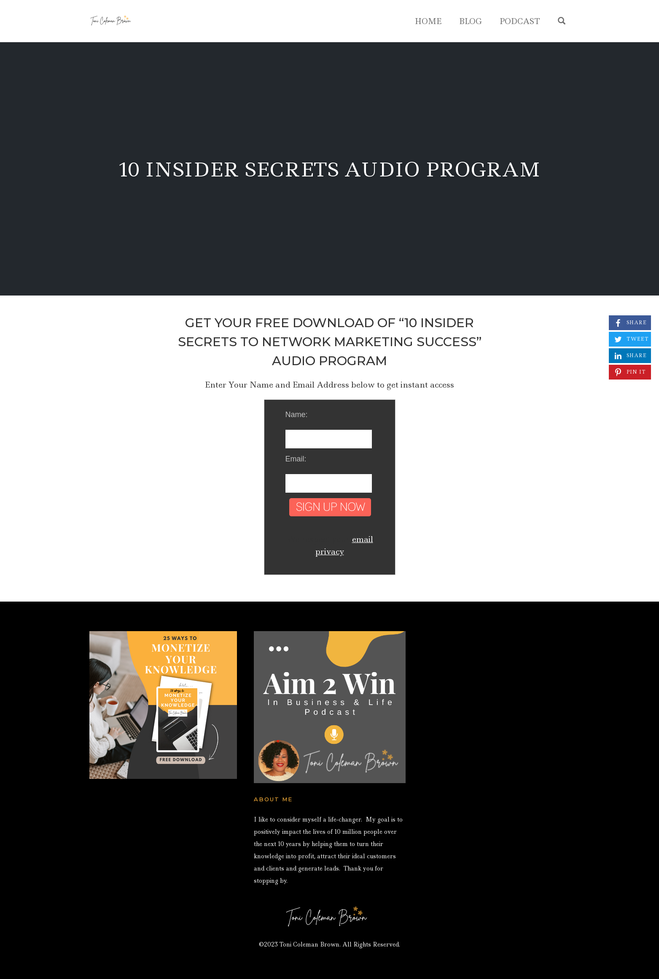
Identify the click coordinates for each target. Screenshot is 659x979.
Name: (296, 414)
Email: (296, 459)
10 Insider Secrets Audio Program (329, 169)
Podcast (520, 21)
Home (428, 21)
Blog (470, 21)
